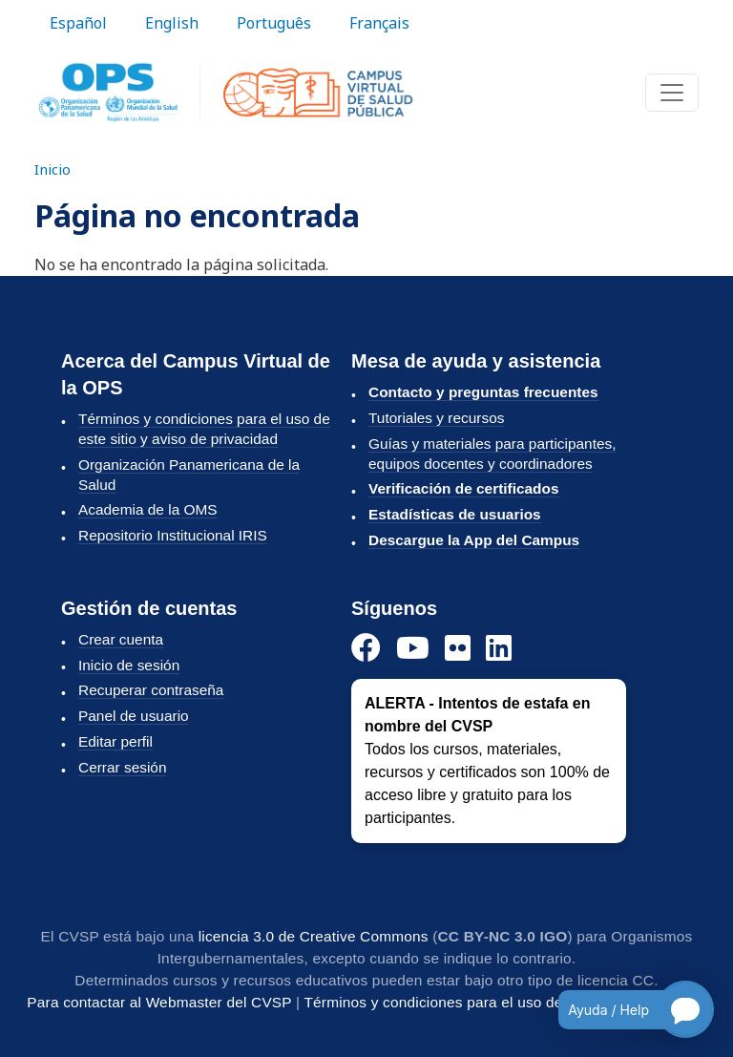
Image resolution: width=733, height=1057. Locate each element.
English (172, 22)
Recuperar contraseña (150, 690)
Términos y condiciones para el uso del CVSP (457, 1002)
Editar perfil (115, 741)
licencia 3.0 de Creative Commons (314, 936)
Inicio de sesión (128, 665)
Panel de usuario (133, 716)
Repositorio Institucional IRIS (172, 535)
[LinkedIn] (499, 649)
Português (274, 22)
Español (78, 22)
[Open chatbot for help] (622, 1009)
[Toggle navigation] (672, 93)
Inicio (52, 169)
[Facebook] (366, 649)
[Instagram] (458, 649)
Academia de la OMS (148, 509)
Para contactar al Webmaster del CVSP (159, 1002)
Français (379, 22)
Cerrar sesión (122, 767)
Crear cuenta (120, 639)
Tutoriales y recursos (436, 418)
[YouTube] (412, 649)
